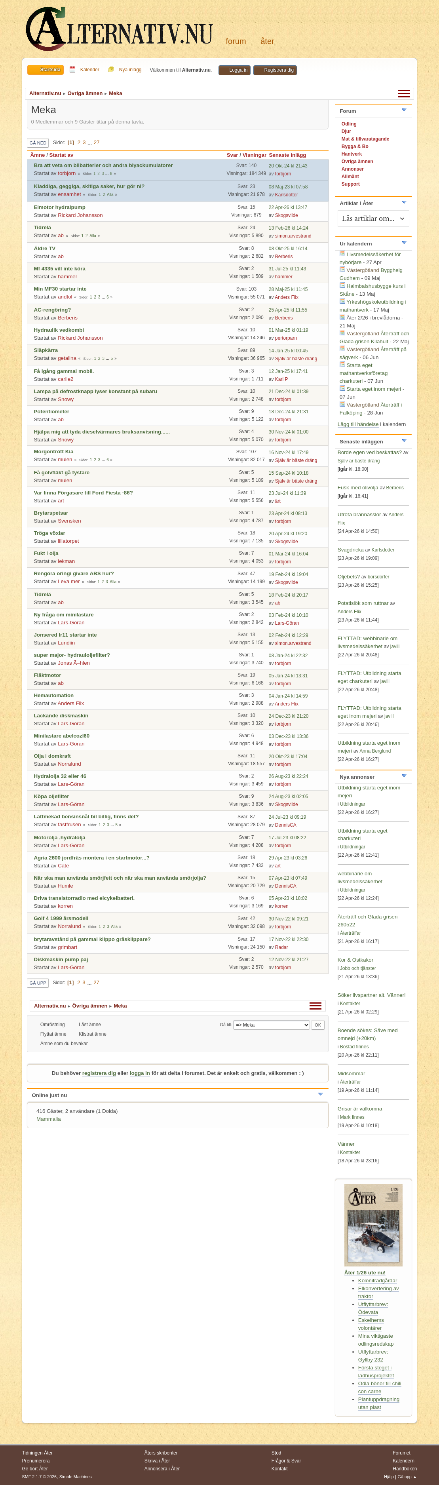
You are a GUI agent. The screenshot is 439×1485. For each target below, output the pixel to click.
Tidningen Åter (37, 1453)
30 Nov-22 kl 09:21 (289, 919)
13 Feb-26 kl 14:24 (288, 228)
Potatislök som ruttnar (363, 603)
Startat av (61, 155)
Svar (232, 155)
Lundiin (66, 643)
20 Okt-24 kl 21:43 (288, 166)
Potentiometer (51, 412)
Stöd (276, 1453)
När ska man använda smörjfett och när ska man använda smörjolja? (120, 878)
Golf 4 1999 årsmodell (61, 918)
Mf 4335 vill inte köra (59, 269)
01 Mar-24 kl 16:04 (288, 554)
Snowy (66, 399)
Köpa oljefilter (51, 796)
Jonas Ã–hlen (74, 663)
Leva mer (69, 581)
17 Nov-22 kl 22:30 (289, 939)
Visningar (255, 155)
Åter (267, 41)
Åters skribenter (161, 1453)
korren (65, 906)
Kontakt (280, 1469)
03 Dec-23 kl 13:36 (289, 736)
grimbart (67, 947)
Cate (63, 866)
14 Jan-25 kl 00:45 (288, 351)
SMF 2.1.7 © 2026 (39, 1476)
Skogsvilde (286, 215)
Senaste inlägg (291, 155)
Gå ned (37, 143)
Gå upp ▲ (407, 1476)
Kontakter (350, 1003)
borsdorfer (379, 577)
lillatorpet (68, 541)
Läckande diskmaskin (61, 716)
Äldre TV (44, 248)
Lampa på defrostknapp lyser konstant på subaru (95, 391)
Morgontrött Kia (53, 451)
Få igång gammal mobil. (64, 371)
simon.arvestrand (293, 236)
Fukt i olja (46, 553)
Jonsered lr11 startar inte (65, 635)
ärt (61, 501)
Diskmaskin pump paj (61, 959)
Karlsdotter (286, 195)
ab (61, 235)
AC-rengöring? (52, 310)
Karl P (281, 379)
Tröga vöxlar (49, 533)
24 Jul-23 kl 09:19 (287, 817)
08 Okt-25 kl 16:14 (288, 248)
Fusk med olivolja (358, 488)
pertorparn (286, 338)
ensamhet (69, 194)
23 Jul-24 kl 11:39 (287, 493)
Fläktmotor (47, 675)
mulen (65, 459)
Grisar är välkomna (360, 1109)
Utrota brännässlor (360, 514)
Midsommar (351, 1073)
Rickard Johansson (80, 215)
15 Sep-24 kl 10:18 (289, 473)
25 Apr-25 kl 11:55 (288, 310)
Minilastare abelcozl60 (61, 736)
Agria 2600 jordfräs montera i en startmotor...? (92, 858)
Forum (236, 41)
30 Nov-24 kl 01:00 (289, 432)
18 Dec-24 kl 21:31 (289, 412)
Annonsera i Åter (162, 1469)
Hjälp (389, 1476)
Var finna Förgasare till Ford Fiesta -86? (83, 493)
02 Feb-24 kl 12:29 (288, 635)
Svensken (69, 521)
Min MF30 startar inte (60, 289)
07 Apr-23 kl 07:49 (288, 878)
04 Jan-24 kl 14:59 (288, 696)
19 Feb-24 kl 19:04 (288, 574)
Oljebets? (349, 577)
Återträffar (350, 933)
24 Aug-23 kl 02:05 (288, 796)
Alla (110, 194)
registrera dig (99, 1073)
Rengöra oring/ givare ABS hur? (74, 573)
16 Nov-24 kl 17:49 (289, 452)
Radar (281, 947)
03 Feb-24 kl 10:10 (288, 615)
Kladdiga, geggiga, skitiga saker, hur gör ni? (89, 186)
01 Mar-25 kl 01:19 (288, 330)
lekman (66, 561)
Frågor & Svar (286, 1461)
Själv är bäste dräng (296, 358)
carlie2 (65, 379)
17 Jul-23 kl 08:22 (287, 837)
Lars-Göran (71, 623)
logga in (140, 1073)
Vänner (346, 1144)
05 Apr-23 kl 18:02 (288, 898)
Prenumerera (35, 1461)
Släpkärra (46, 350)
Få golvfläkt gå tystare (61, 472)
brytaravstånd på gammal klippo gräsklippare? (92, 939)
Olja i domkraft (52, 756)
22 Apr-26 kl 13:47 (288, 207)
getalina (67, 358)
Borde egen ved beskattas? (370, 452)
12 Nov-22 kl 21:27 (289, 959)
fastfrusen (69, 824)
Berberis (284, 256)
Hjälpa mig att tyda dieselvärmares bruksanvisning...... (102, 432)
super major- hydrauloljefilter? (72, 655)
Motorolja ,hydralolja (59, 837)
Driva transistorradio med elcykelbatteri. (84, 898)
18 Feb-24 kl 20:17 (288, 595)
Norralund (69, 764)
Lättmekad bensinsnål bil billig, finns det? (86, 817)
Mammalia (48, 1119)
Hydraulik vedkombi (59, 330)
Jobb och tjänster (358, 968)
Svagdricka (351, 550)
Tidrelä (42, 227)
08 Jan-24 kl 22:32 (288, 655)
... (90, 142)
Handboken (405, 1469)
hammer (67, 277)
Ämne (37, 155)
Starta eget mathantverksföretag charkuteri (364, 373)
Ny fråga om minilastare (63, 615)
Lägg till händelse (358, 424)
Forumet (401, 1453)
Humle (65, 886)
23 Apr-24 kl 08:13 (288, 513)
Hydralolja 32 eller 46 (60, 776)
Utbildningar (352, 804)
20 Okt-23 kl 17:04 (288, 756)
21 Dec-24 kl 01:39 (289, 391)
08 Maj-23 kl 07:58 (288, 187)
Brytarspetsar (51, 513)
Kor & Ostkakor (355, 960)
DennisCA (285, 825)
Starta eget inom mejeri (374, 389)
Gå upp (37, 983)
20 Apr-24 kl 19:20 (288, 533)
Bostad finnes (354, 1047)
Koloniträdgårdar (377, 1280)
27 (97, 142)
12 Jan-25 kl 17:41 (288, 371)
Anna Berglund (375, 751)
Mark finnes (352, 1117)
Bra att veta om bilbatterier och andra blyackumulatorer (103, 165)
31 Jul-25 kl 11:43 (287, 269)
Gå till (225, 1024)
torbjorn (67, 173)
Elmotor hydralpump (59, 207)
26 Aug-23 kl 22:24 (288, 776)
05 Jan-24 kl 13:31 (288, 676)
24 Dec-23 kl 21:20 (289, 716)
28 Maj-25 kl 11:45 (288, 289)
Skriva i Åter (157, 1461)
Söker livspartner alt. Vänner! (372, 995)
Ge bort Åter (35, 1469)
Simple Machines (75, 1476)
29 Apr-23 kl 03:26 (288, 858)
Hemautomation (54, 695)
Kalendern (403, 1461)
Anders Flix (286, 297)
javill (394, 646)
